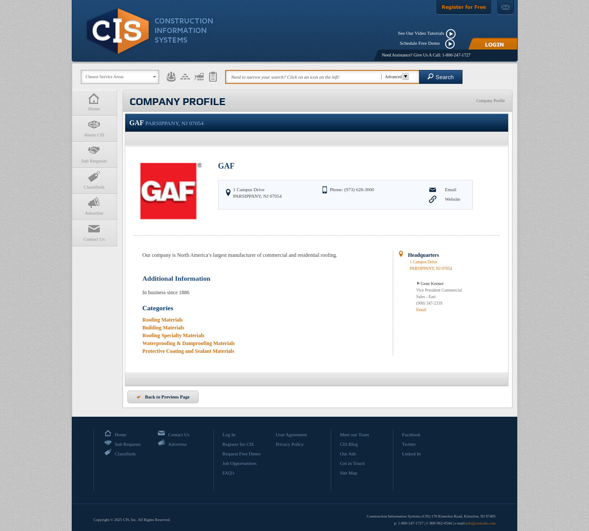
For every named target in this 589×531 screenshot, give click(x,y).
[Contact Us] (505, 7)
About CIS (94, 128)
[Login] (493, 44)
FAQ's (228, 472)
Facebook (411, 434)
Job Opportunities (240, 463)
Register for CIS (238, 444)
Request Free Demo (241, 453)
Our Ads (348, 453)
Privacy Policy (289, 444)
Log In (229, 434)
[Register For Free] (463, 7)
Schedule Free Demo (422, 43)
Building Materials (163, 328)
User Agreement (291, 434)
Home (94, 102)
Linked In (411, 453)
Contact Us (94, 232)
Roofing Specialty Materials (174, 335)
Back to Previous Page (163, 396)
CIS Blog (349, 444)
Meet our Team (354, 434)
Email (450, 189)
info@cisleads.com (481, 523)
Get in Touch (352, 463)
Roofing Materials (163, 320)
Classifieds (94, 180)
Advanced (395, 77)
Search (440, 76)
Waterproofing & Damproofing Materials (189, 343)
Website (452, 199)
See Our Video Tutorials (421, 33)
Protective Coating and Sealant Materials (188, 351)
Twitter (409, 444)
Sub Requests (94, 154)
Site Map (348, 472)
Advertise (94, 206)
